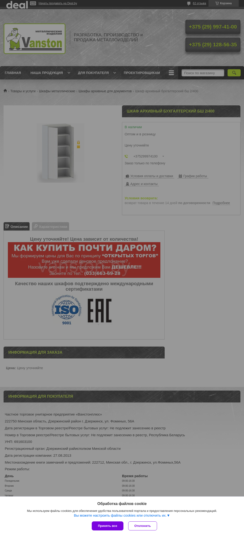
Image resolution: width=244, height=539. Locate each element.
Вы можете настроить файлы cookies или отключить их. (120, 515)
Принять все (107, 526)
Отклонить (142, 526)
